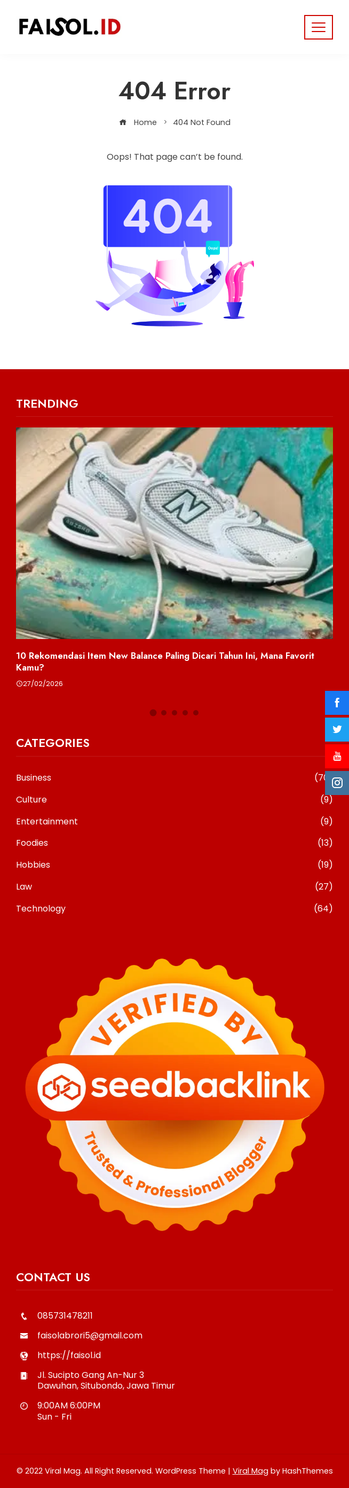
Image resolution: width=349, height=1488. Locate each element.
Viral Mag (250, 1471)
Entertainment (174, 822)
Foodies (174, 843)
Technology (174, 909)
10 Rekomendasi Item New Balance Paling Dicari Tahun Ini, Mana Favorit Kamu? (165, 661)
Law (174, 887)
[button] (153, 712)
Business (174, 778)
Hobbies (174, 865)
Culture (174, 800)
